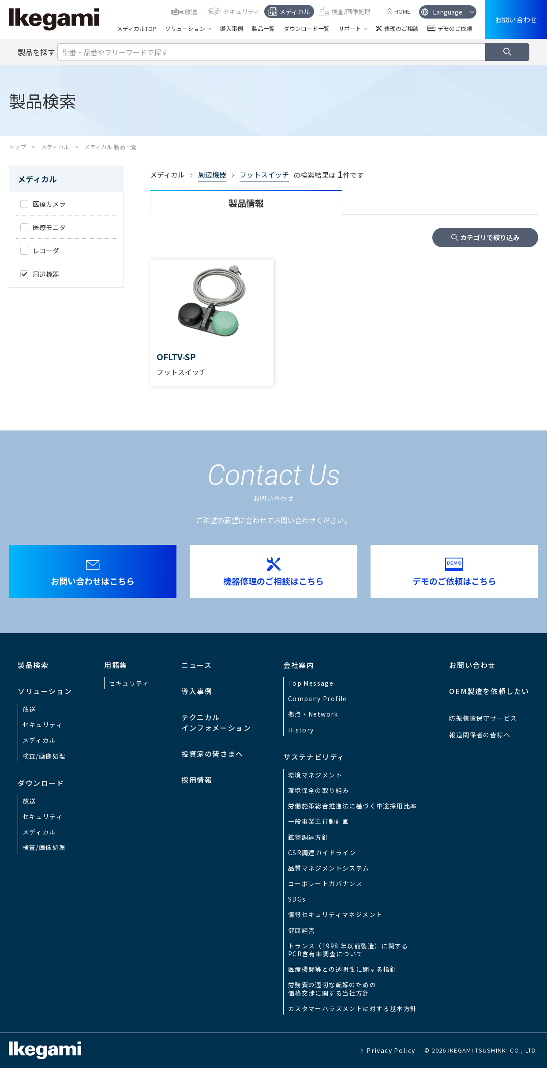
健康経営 (301, 930)
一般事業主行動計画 (318, 821)
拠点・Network (313, 714)
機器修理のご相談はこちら (273, 581)
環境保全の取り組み (318, 790)
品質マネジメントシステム (329, 868)
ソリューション (185, 28)
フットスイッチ (264, 174)
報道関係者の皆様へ (479, 734)
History (301, 730)
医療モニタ (49, 227)
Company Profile (317, 698)
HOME (402, 11)
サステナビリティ (314, 756)
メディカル (294, 11)
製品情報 (246, 202)
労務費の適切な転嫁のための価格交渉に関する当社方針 (332, 988)
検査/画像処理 (351, 11)
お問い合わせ (516, 19)
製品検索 (33, 665)
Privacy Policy (391, 1050)
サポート (349, 28)
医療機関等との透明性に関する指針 (342, 969)
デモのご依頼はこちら (454, 581)
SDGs (297, 899)
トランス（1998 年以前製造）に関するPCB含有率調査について (348, 950)
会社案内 (298, 665)
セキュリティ (241, 11)
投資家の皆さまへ (212, 753)
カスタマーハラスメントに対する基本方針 (352, 1008)
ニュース (196, 665)
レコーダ (46, 250)
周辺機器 (212, 174)
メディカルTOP (136, 28)
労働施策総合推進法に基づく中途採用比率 (352, 806)
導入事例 (231, 28)
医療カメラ (49, 203)
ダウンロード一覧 (307, 28)
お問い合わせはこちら (93, 581)
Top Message (310, 683)
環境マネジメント (315, 775)
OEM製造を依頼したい (489, 691)
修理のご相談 (401, 28)
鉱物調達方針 (308, 837)
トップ (17, 147)
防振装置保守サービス (483, 717)
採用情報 (196, 779)
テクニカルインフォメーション (216, 722)
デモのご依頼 (455, 28)
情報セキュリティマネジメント (335, 914)
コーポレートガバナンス (325, 883)
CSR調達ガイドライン (322, 853)
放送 (190, 11)
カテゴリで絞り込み (490, 237)
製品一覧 (263, 28)
